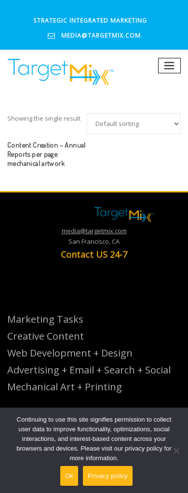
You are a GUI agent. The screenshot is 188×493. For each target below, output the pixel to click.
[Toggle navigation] (169, 66)
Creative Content (45, 345)
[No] (176, 450)
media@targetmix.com (101, 35)
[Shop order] (134, 132)
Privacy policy (108, 475)
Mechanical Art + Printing (64, 395)
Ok (69, 475)
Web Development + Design (70, 362)
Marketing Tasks (45, 328)
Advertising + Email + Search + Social (89, 378)
